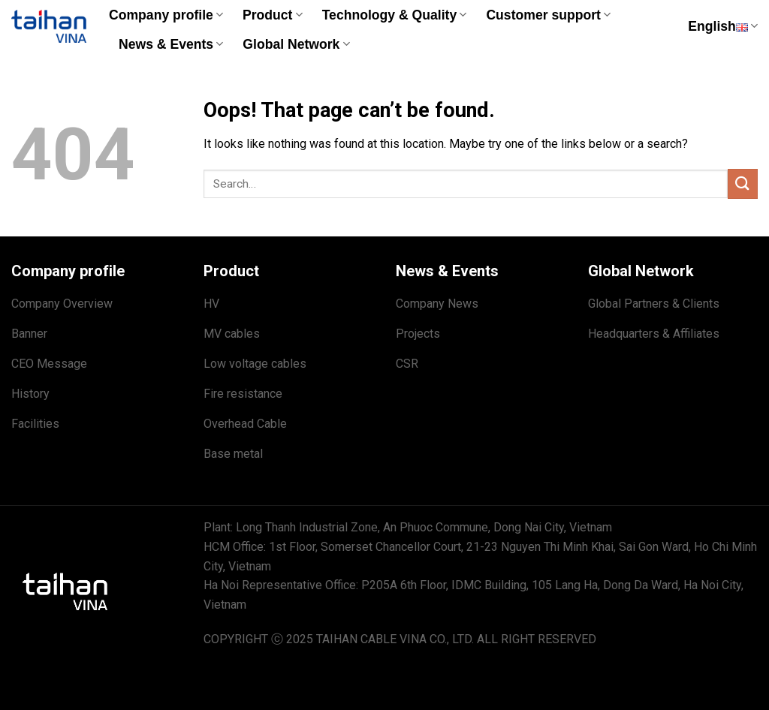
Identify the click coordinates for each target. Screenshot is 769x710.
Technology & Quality (394, 15)
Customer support (548, 15)
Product (273, 15)
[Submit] (743, 183)
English (723, 26)
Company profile (166, 15)
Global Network (296, 44)
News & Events (171, 44)
